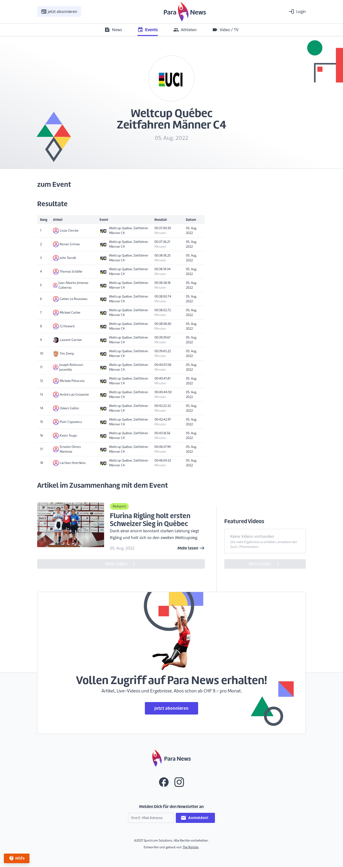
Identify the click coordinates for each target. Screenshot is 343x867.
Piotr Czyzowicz (67, 422)
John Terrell (64, 258)
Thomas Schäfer (68, 272)
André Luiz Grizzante (71, 395)
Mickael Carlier (67, 313)
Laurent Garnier (67, 340)
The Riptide (190, 847)
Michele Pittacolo (69, 381)
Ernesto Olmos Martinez (67, 449)
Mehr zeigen (121, 564)
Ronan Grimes (66, 244)
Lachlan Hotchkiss (69, 463)
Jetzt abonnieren (171, 708)
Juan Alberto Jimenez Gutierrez (70, 285)
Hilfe (17, 858)
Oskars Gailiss (66, 408)
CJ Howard (64, 326)
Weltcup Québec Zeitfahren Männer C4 (124, 230)
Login (297, 11)
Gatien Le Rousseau (70, 299)
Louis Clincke (65, 231)
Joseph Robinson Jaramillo (68, 367)
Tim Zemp (63, 354)
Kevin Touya (65, 436)
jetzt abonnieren (59, 11)
